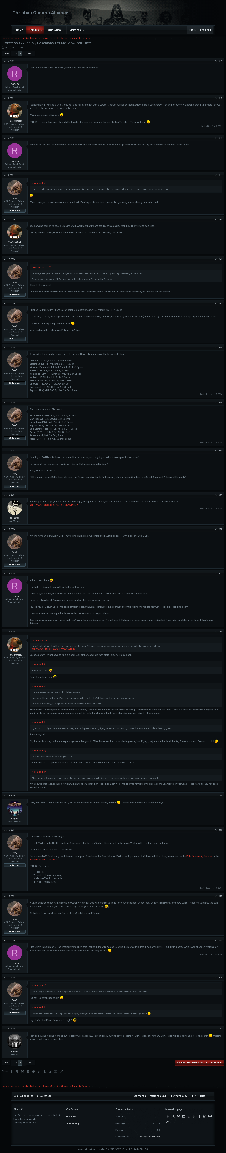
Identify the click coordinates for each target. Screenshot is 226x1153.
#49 (208, 405)
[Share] (204, 64)
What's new (54, 30)
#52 (208, 532)
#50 (208, 454)
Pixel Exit (144, 1149)
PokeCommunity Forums (54, 866)
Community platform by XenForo (104, 1149)
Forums (34, 30)
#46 (208, 262)
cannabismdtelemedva (150, 1136)
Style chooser (23, 1096)
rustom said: (49, 186)
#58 (208, 946)
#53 (208, 576)
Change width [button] (44, 1096)
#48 (208, 350)
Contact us (139, 1096)
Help (193, 1096)
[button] (41, 30)
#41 (208, 64)
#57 (208, 902)
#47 (208, 306)
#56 (208, 836)
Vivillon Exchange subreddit (88, 866)
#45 (208, 222)
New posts (71, 1115)
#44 (208, 178)
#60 (208, 1035)
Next (41, 56)
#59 (208, 984)
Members (75, 30)
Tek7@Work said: (51, 270)
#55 (208, 802)
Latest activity (72, 1120)
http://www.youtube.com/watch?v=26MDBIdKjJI (65, 508)
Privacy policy (179, 1096)
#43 (208, 141)
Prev (19, 56)
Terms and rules (159, 1096)
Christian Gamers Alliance (40, 12)
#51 (208, 498)
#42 (208, 101)
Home (19, 30)
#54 (208, 635)
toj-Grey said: (50, 643)
